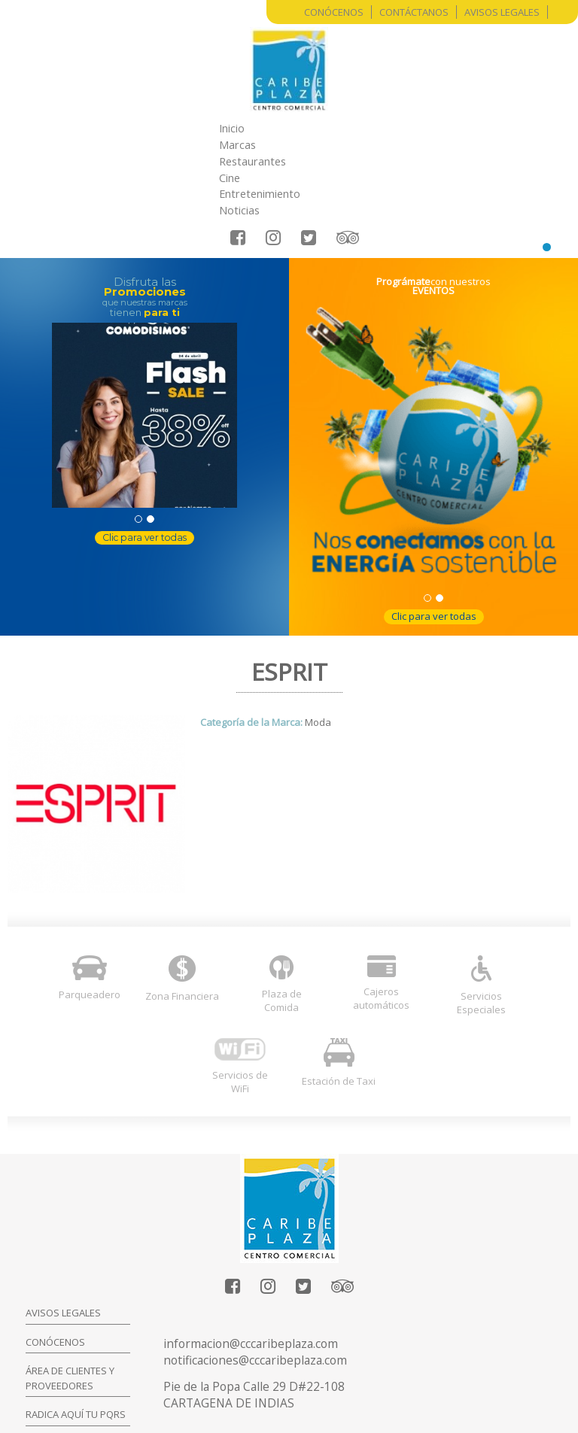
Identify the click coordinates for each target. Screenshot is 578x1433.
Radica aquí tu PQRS (76, 1332)
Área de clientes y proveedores (70, 1296)
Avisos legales (63, 1230)
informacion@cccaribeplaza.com (250, 1261)
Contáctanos (414, 12)
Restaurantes (239, 127)
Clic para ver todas (144, 454)
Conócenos (334, 12)
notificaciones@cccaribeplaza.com (255, 1278)
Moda (318, 640)
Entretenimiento (371, 127)
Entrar (313, 1387)
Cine (301, 127)
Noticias (450, 127)
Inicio (120, 127)
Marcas (169, 127)
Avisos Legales (502, 12)
